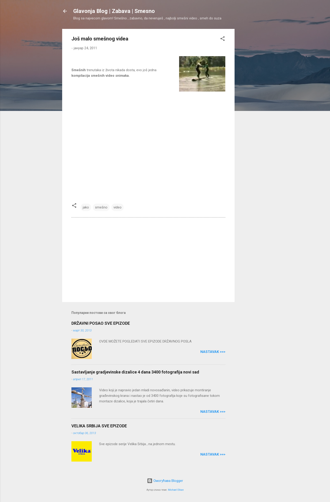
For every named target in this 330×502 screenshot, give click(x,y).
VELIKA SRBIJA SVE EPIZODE (99, 425)
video (117, 207)
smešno (101, 207)
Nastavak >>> (212, 352)
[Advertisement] (253, 98)
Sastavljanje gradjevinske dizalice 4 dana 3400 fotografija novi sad (135, 372)
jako (86, 207)
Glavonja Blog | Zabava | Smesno (114, 11)
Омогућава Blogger (165, 481)
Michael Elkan (176, 489)
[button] (222, 39)
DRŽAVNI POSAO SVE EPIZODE (100, 323)
